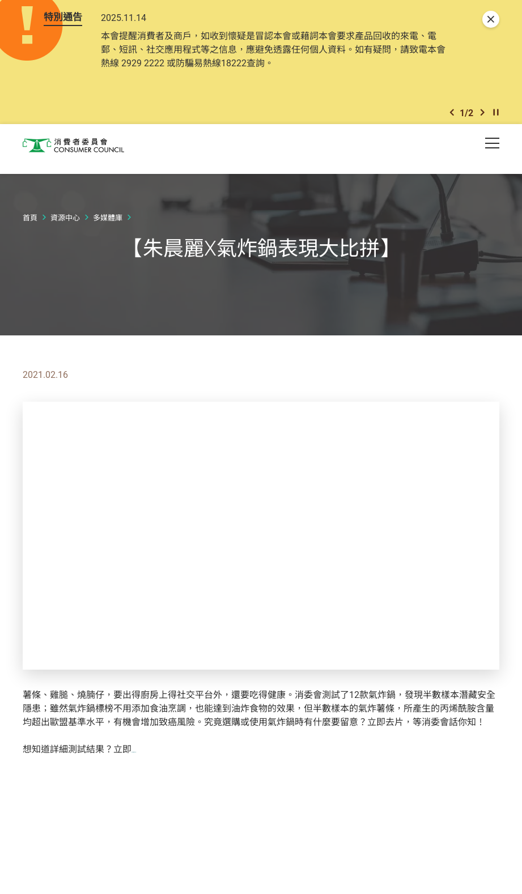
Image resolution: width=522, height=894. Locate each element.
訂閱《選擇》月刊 (167, 756)
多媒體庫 (107, 225)
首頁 (30, 225)
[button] (451, 118)
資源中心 (65, 225)
